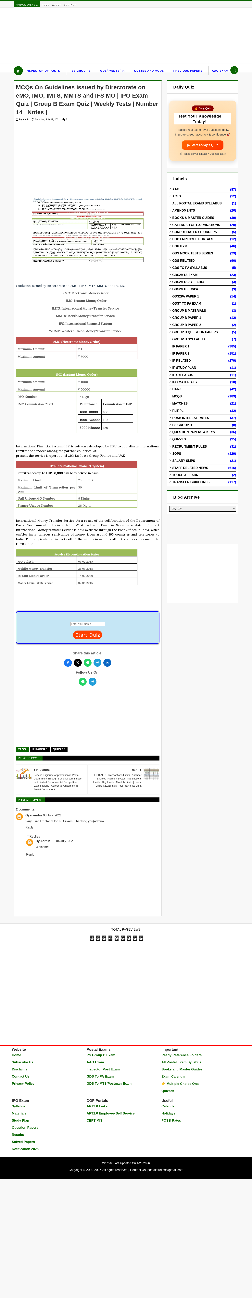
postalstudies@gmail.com (165, 1170)
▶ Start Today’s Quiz (202, 145)
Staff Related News (190, 468)
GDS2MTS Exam (184, 275)
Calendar (168, 1106)
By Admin (43, 841)
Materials (19, 1113)
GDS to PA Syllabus (189, 267)
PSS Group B (80, 70)
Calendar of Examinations (196, 225)
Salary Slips (183, 460)
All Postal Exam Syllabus (181, 1062)
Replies (35, 836)
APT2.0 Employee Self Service (111, 1113)
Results (18, 1135)
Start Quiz (87, 635)
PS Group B (182, 425)
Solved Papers (23, 1142)
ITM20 (176, 389)
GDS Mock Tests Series (192, 253)
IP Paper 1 (40, 749)
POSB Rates (171, 1120)
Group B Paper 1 (186, 317)
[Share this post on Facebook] (68, 663)
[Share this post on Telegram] (97, 663)
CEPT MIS (94, 1120)
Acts (176, 196)
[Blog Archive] (202, 509)
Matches (180, 403)
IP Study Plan (184, 367)
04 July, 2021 (65, 841)
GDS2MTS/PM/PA (185, 289)
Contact (70, 5)
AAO (175, 189)
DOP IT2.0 (179, 246)
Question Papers (25, 1128)
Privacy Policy (23, 1083)
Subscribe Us (22, 1062)
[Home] (18, 70)
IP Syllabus (182, 375)
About (56, 5)
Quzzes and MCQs (149, 70)
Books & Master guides (193, 217)
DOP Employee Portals (192, 239)
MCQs (177, 396)
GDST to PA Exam (186, 303)
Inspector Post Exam (103, 1069)
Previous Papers (187, 70)
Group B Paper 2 (186, 325)
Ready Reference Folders (181, 1055)
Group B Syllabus (188, 339)
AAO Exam (220, 70)
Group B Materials (189, 310)
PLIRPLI (178, 410)
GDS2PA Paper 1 (185, 296)
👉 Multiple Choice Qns (180, 1084)
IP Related (181, 360)
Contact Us (21, 1076)
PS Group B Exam (101, 1055)
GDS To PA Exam (100, 1076)
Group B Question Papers (195, 332)
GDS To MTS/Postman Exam (109, 1083)
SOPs (176, 453)
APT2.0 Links (97, 1106)
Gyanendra (33, 815)
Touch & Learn (185, 475)
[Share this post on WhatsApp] (88, 663)
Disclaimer (20, 1069)
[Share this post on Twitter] (78, 663)
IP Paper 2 (180, 353)
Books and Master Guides (182, 1069)
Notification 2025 (25, 1149)
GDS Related (183, 260)
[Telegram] (92, 682)
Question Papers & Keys (193, 432)
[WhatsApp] (83, 682)
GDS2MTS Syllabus (188, 282)
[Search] (234, 70)
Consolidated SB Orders (194, 232)
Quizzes (59, 749)
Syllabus (19, 1106)
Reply (29, 827)
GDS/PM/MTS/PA (112, 70)
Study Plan (20, 1120)
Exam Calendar (173, 1076)
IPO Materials (184, 382)
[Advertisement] (118, 35)
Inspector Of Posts (43, 70)
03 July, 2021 (52, 815)
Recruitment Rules (189, 446)
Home (45, 5)
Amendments (183, 210)
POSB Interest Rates (190, 418)
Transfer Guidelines (190, 482)
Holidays (168, 1113)
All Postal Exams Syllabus (197, 203)
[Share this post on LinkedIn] (107, 663)
